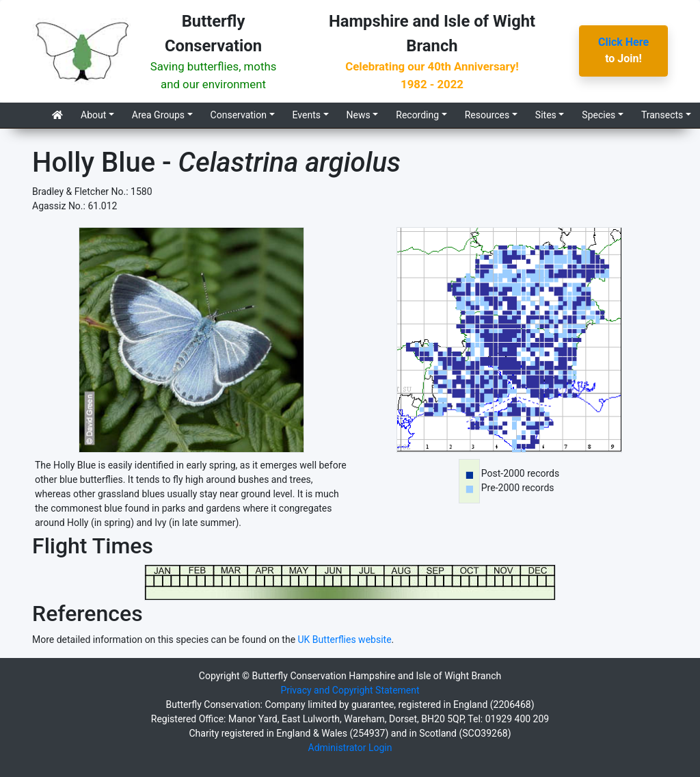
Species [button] (598, 114)
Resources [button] (487, 114)
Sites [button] (545, 114)
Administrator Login (350, 747)
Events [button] (307, 114)
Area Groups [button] (158, 114)
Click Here (623, 42)
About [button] (93, 114)
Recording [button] (417, 114)
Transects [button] (662, 114)
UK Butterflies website (345, 639)
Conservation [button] (239, 114)
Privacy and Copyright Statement (349, 690)
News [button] (359, 114)
